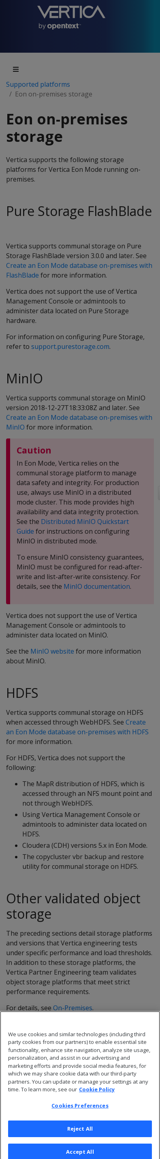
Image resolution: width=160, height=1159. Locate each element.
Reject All (80, 1134)
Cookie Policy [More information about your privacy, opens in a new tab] (97, 1095)
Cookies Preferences (79, 1110)
